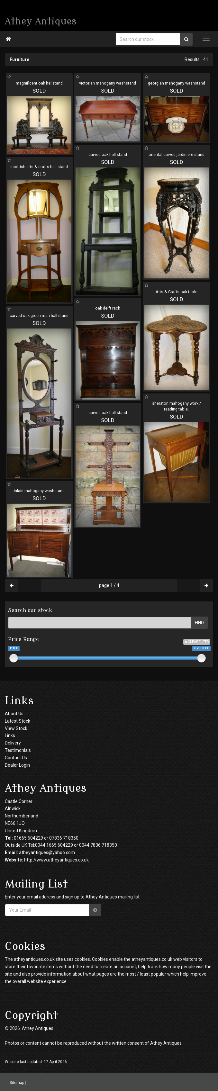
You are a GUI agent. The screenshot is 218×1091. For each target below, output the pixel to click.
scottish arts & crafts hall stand (39, 166)
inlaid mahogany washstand (39, 490)
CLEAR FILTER (197, 642)
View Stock (16, 728)
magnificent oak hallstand (39, 83)
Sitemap (17, 1082)
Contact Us (16, 757)
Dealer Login (17, 765)
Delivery (13, 742)
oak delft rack (107, 308)
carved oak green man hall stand (39, 315)
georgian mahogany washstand (176, 83)
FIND (199, 622)
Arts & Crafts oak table (176, 291)
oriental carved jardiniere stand (176, 154)
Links (10, 735)
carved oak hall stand (107, 154)
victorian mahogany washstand (107, 83)
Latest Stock (17, 721)
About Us (14, 713)
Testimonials (18, 750)
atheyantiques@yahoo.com (47, 852)
